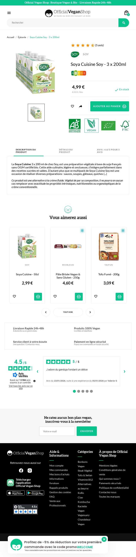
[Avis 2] (78, 391)
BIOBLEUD (68, 265)
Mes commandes (58, 469)
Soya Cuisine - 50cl (27, 274)
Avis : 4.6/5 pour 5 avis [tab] (108, 150)
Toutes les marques (109, 496)
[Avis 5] (91, 391)
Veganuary (83, 515)
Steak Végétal (85, 470)
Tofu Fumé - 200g (108, 274)
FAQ (51, 496)
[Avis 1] (74, 391)
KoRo (81, 492)
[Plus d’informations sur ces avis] (34, 380)
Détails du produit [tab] (66, 150)
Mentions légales (108, 465)
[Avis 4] (87, 391)
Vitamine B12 (85, 479)
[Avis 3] (82, 391)
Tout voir (68, 312)
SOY (80, 54)
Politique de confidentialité (114, 487)
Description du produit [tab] (26, 150)
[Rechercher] (62, 22)
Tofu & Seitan (85, 475)
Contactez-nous (107, 492)
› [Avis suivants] (125, 371)
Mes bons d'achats (59, 474)
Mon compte (56, 465)
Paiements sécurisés (110, 483)
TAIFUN (108, 265)
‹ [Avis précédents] (37, 371)
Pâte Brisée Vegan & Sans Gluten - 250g (68, 276)
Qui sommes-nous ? (109, 478)
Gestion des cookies (60, 492)
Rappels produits (58, 487)
